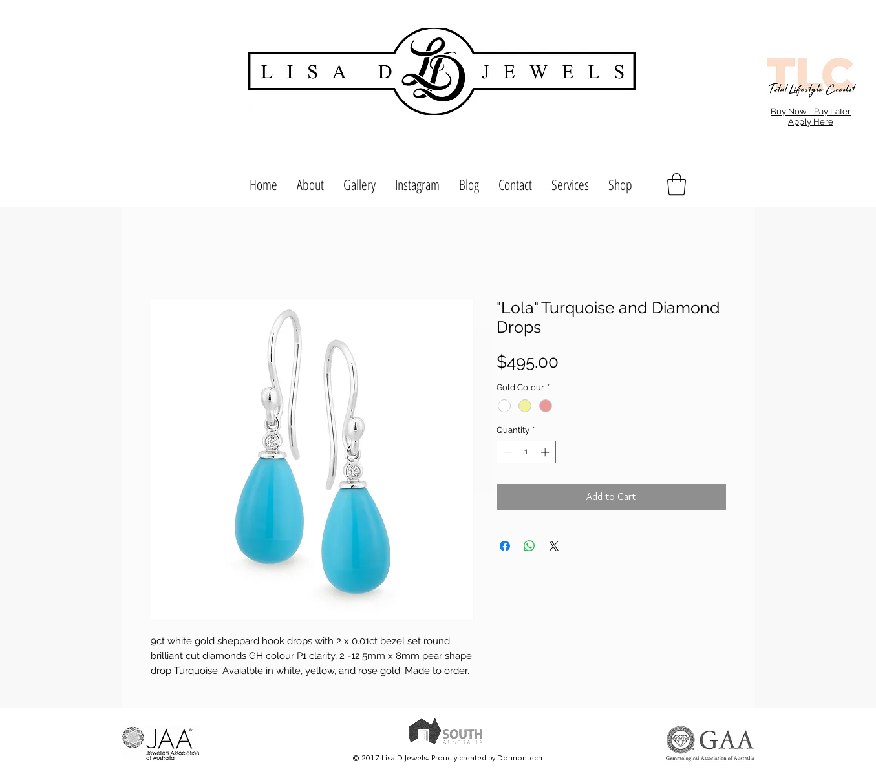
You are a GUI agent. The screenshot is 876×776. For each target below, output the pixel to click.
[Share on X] (554, 546)
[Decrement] (506, 452)
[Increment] (546, 452)
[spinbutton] (526, 452)
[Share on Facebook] (505, 546)
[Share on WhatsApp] (529, 546)
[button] (676, 184)
